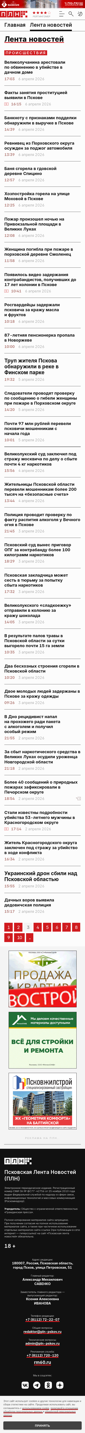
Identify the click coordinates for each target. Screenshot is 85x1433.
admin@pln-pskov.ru (42, 1343)
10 (19, 937)
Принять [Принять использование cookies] (42, 1425)
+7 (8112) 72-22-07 (42, 1319)
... (29, 937)
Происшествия (26, 53)
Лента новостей (51, 25)
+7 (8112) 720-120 (42, 1355)
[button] (80, 13)
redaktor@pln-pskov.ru (42, 1331)
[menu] (61, 13)
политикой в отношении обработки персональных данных (40, 1410)
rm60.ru (42, 1362)
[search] (70, 13)
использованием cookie (35, 1408)
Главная (15, 25)
